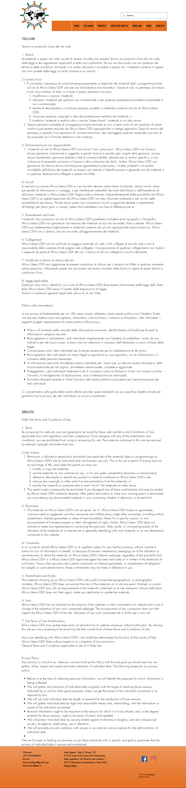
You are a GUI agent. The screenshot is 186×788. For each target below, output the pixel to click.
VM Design (151, 774)
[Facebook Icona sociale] (144, 759)
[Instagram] (153, 759)
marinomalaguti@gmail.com (36, 762)
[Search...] (144, 15)
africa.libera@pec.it (32, 765)
